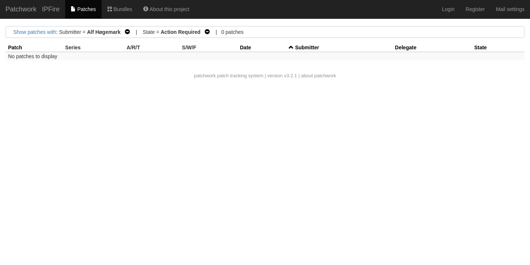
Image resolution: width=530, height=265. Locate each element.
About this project (166, 9)
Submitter (307, 47)
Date (245, 47)
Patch (15, 47)
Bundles (119, 9)
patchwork (205, 75)
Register (475, 9)
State (480, 47)
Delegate (405, 47)
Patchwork (21, 9)
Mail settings (510, 9)
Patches (83, 9)
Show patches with (34, 32)
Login (448, 9)
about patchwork (318, 75)
